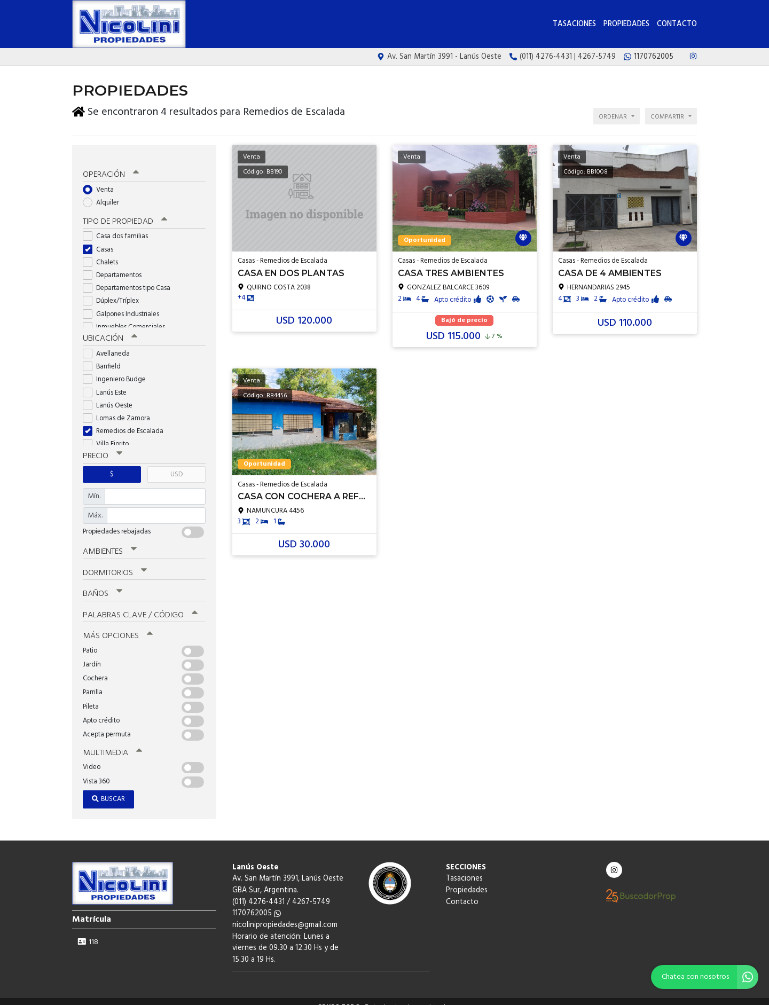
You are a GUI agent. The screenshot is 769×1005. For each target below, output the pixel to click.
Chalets (104, 254)
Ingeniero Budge (118, 371)
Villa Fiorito (109, 435)
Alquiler (104, 194)
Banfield (105, 358)
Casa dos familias (119, 228)
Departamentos (115, 267)
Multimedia (111, 742)
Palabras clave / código (140, 605)
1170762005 (256, 903)
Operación (110, 166)
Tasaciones (574, 24)
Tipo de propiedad (124, 213)
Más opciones (117, 625)
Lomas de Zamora (120, 410)
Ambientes (109, 542)
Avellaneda (110, 345)
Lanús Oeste (111, 396)
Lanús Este (108, 384)
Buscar (108, 788)
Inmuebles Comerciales (127, 318)
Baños (102, 584)
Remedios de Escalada (126, 423)
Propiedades (626, 24)
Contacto (677, 24)
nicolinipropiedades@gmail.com (285, 914)
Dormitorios (114, 563)
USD (176, 465)
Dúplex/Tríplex (114, 293)
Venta (102, 181)
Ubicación (110, 330)
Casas (101, 241)
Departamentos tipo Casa (130, 279)
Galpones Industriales (124, 306)
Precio (102, 447)
